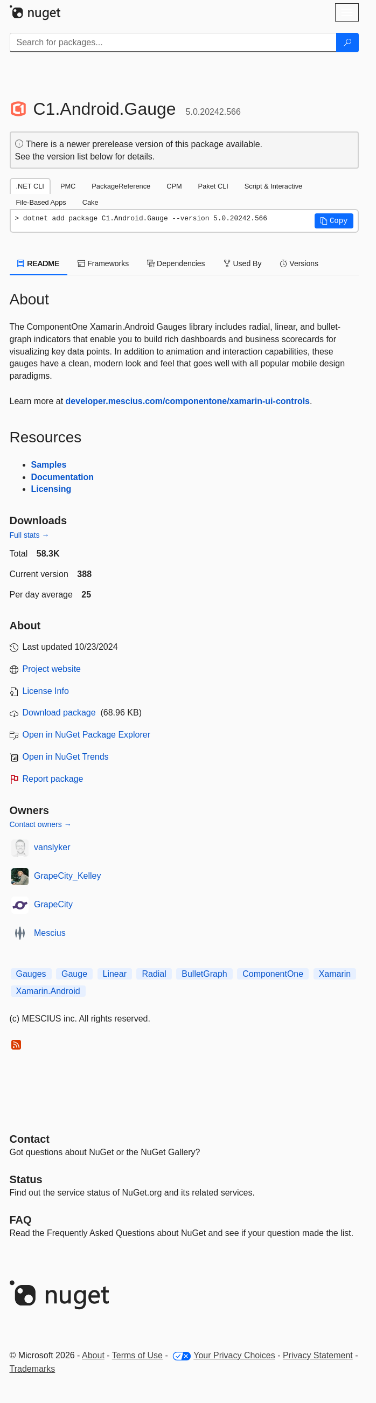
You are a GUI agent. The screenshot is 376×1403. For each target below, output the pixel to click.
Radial (154, 973)
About (93, 1355)
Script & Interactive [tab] (273, 186)
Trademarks (32, 1368)
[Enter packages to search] (173, 42)
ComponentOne (272, 973)
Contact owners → (41, 824)
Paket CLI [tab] (213, 186)
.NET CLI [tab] (30, 186)
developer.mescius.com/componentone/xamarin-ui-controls (188, 401)
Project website (52, 668)
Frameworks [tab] (103, 263)
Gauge (74, 973)
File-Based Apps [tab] (41, 202)
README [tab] (39, 263)
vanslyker (52, 847)
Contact (30, 1139)
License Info (46, 691)
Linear (115, 973)
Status (26, 1179)
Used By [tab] (243, 263)
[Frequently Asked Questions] (21, 1220)
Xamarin (335, 973)
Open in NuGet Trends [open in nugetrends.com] (66, 756)
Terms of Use (137, 1355)
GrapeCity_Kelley (67, 875)
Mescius (50, 932)
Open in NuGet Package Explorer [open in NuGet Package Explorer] (86, 734)
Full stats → (30, 535)
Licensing (51, 489)
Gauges (31, 973)
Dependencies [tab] (176, 263)
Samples (49, 464)
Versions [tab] (299, 263)
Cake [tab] (90, 202)
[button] (334, 220)
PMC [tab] (67, 186)
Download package (59, 712)
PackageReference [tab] (121, 186)
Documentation (62, 477)
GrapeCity (53, 904)
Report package (53, 778)
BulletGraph (204, 973)
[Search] (347, 42)
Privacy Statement (318, 1355)
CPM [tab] (174, 186)
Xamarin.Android (48, 991)
